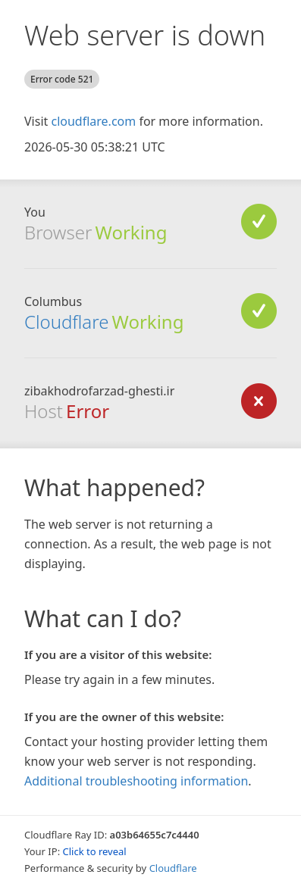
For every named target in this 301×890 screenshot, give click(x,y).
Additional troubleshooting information (136, 781)
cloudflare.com (93, 121)
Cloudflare (66, 321)
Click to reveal (95, 851)
